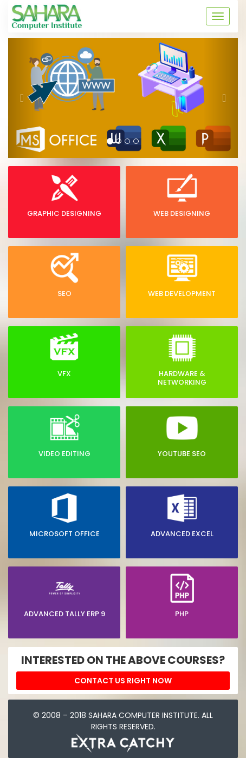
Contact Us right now (123, 680)
